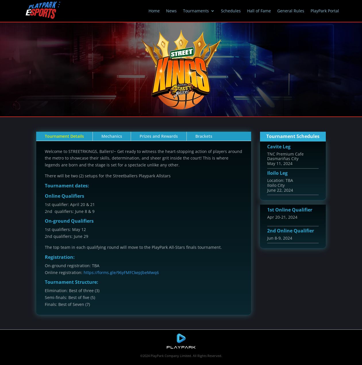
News (171, 10)
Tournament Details (64, 136)
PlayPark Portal (325, 10)
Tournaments (196, 10)
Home (154, 10)
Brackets (203, 136)
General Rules (290, 10)
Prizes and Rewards (159, 136)
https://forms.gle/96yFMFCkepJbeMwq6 (121, 272)
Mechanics (111, 136)
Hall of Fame (259, 10)
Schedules (231, 10)
